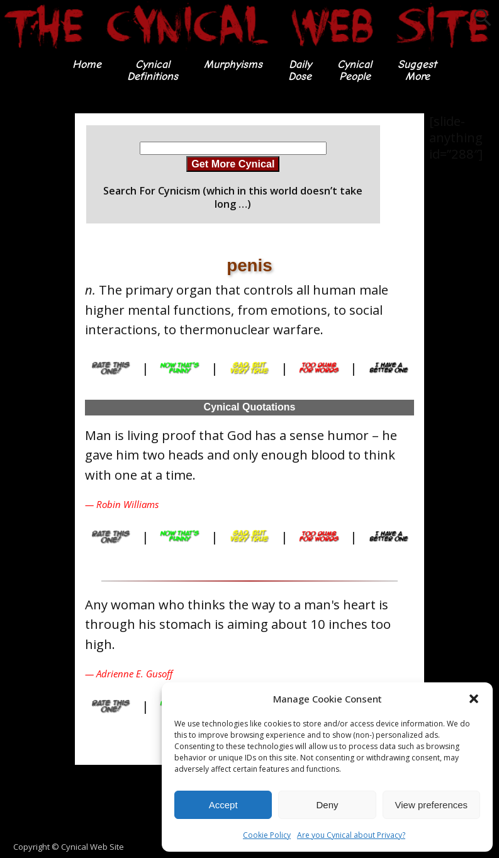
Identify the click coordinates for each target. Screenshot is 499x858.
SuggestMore (417, 70)
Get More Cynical (232, 163)
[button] (474, 698)
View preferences (431, 804)
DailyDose (299, 70)
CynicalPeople (354, 70)
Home (86, 64)
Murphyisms (233, 64)
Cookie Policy (267, 835)
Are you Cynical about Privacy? (351, 835)
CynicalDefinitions (152, 70)
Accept (223, 804)
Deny (327, 804)
